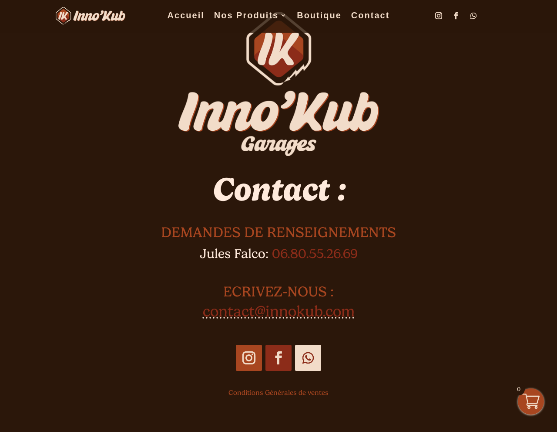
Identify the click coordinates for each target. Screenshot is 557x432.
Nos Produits (246, 16)
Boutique (319, 16)
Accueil (186, 16)
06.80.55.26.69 (315, 253)
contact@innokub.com (279, 311)
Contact (370, 16)
